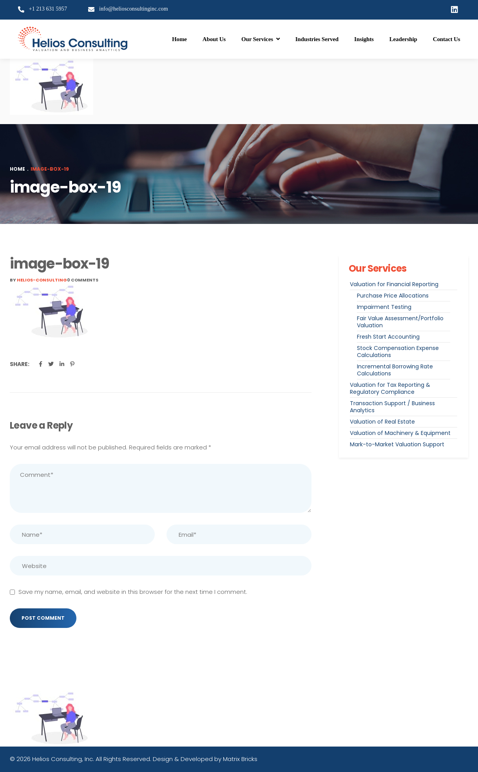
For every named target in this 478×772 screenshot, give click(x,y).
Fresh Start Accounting (388, 337)
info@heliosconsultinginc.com (133, 9)
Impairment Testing (384, 307)
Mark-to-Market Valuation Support (397, 444)
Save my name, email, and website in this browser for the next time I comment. (132, 592)
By (38, 280)
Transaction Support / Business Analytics (392, 406)
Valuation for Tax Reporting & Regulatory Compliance (390, 388)
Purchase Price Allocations (393, 295)
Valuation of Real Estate (382, 422)
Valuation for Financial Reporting (394, 284)
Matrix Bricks (240, 759)
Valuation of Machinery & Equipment (400, 433)
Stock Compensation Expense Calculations (398, 351)
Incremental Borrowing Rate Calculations (395, 370)
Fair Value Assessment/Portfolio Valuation (400, 321)
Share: (19, 364)
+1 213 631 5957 (48, 9)
